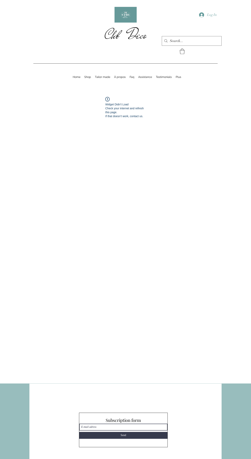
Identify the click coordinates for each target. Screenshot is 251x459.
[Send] (123, 435)
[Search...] (191, 41)
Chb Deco (125, 35)
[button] (182, 51)
